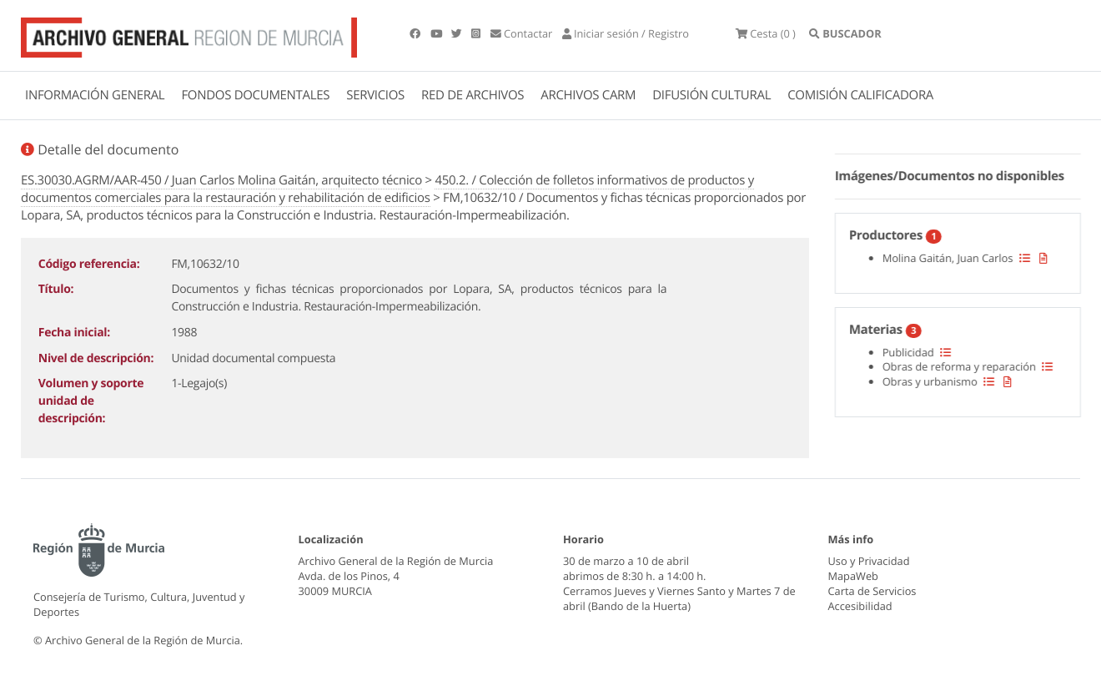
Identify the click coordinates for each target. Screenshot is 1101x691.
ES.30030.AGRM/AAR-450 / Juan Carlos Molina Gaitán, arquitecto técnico (221, 180)
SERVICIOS (375, 95)
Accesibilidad (860, 605)
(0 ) (766, 33)
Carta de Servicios (872, 590)
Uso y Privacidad (869, 560)
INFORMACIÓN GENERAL (94, 95)
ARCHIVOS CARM (588, 95)
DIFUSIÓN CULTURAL (711, 95)
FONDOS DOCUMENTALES (255, 95)
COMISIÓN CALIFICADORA (860, 95)
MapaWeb (853, 575)
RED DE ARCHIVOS (472, 95)
